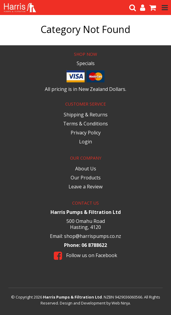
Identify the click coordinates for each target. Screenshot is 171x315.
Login (85, 142)
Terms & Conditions (85, 124)
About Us (85, 169)
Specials (86, 63)
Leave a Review (85, 187)
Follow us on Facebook (85, 255)
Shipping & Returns (86, 115)
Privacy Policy (86, 133)
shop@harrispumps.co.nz (92, 236)
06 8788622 (94, 245)
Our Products (86, 178)
